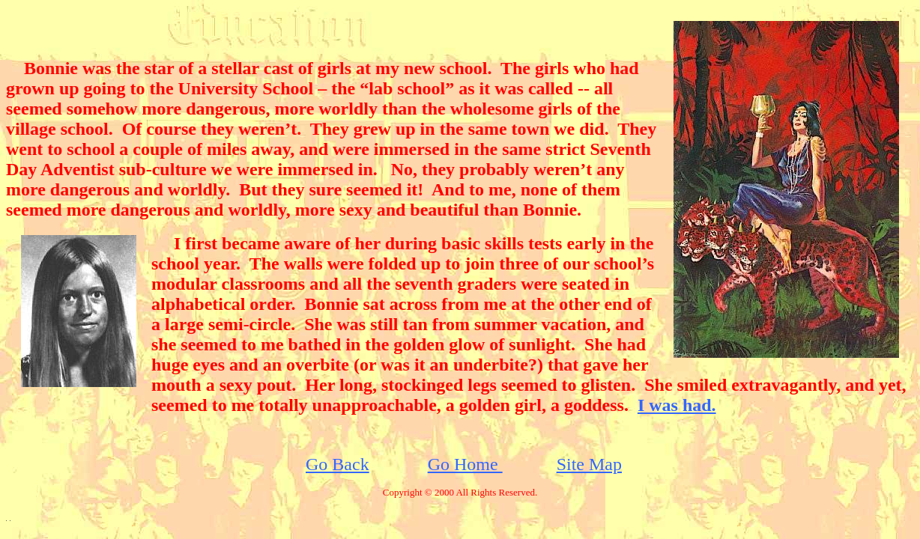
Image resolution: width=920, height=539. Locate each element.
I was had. (677, 405)
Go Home (465, 464)
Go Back (337, 464)
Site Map (589, 464)
